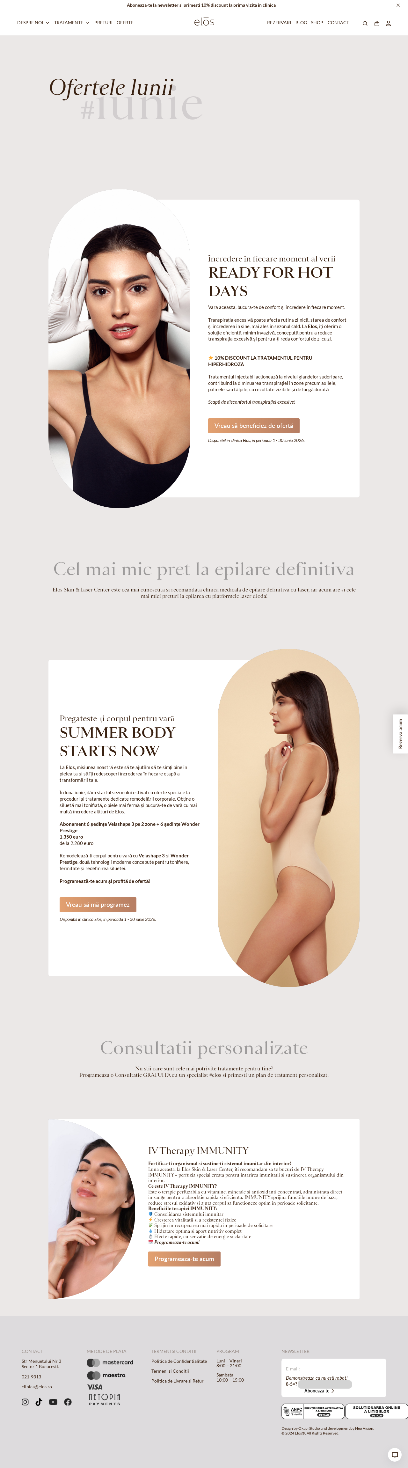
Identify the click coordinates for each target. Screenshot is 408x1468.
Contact (337, 22)
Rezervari (278, 22)
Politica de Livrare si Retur (177, 1381)
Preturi (102, 22)
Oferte (124, 22)
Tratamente (68, 22)
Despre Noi (30, 22)
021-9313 (31, 1376)
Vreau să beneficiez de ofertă (254, 425)
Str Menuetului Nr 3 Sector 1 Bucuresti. (41, 1364)
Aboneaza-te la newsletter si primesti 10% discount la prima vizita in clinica (201, 5)
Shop (316, 22)
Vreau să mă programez (98, 904)
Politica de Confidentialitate (179, 1361)
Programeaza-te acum (184, 1258)
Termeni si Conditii (170, 1371)
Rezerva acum (400, 734)
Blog (300, 22)
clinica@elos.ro (37, 1386)
